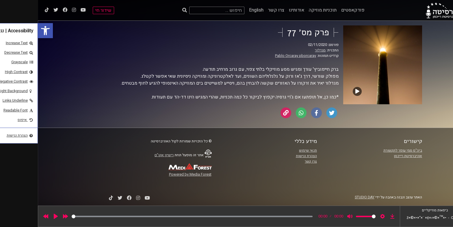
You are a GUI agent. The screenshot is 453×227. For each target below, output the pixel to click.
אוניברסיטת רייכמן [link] (370, 156)
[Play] (18, 216)
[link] (7, 30)
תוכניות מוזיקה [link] (285, 10)
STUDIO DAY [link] (327, 197)
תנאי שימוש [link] (270, 150)
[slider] (154, 216)
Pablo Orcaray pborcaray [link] (257, 55)
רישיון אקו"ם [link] (126, 155)
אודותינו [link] (258, 10)
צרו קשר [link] (238, 10)
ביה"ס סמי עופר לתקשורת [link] (365, 150)
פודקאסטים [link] (315, 10)
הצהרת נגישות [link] (268, 156)
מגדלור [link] (282, 50)
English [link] (218, 10)
